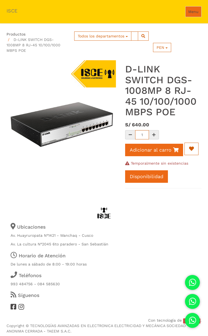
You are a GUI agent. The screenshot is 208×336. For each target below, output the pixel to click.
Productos (15, 34)
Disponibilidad (146, 176)
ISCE (11, 11)
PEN (162, 47)
